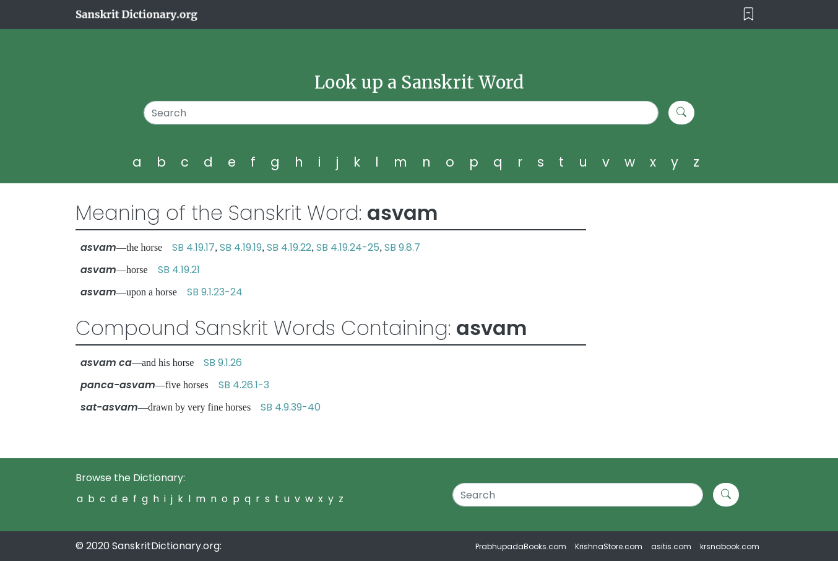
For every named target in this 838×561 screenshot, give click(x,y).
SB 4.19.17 (193, 247)
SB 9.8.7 (402, 247)
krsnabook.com (729, 546)
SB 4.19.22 (289, 247)
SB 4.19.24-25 (347, 247)
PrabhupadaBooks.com (520, 546)
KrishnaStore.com (608, 546)
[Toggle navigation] (748, 15)
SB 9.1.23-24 (215, 292)
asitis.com (671, 546)
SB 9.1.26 (223, 362)
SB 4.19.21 (179, 270)
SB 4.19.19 (241, 247)
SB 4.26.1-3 (243, 385)
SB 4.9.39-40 (291, 407)
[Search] (401, 112)
